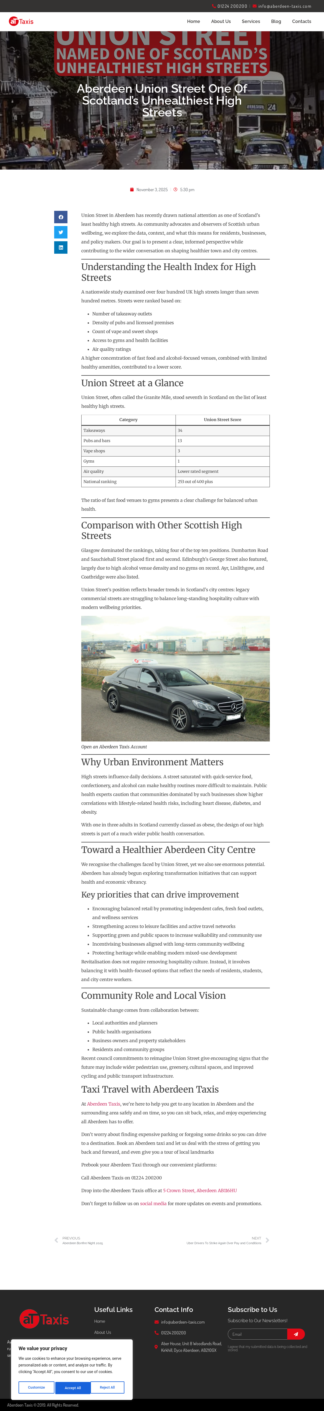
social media (153, 1203)
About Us (221, 21)
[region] (72, 1371)
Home (193, 21)
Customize (36, 1388)
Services (251, 21)
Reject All (72, 1388)
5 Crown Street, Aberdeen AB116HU (200, 1190)
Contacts (301, 21)
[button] (60, 217)
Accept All (108, 1388)
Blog (276, 21)
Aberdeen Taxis (103, 1104)
